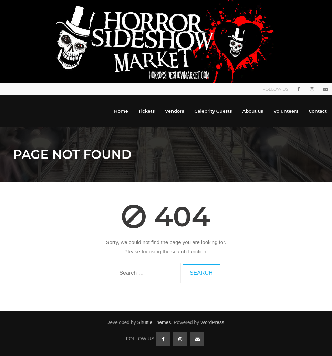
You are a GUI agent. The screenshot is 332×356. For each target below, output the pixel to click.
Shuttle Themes (154, 322)
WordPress (212, 322)
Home (121, 111)
